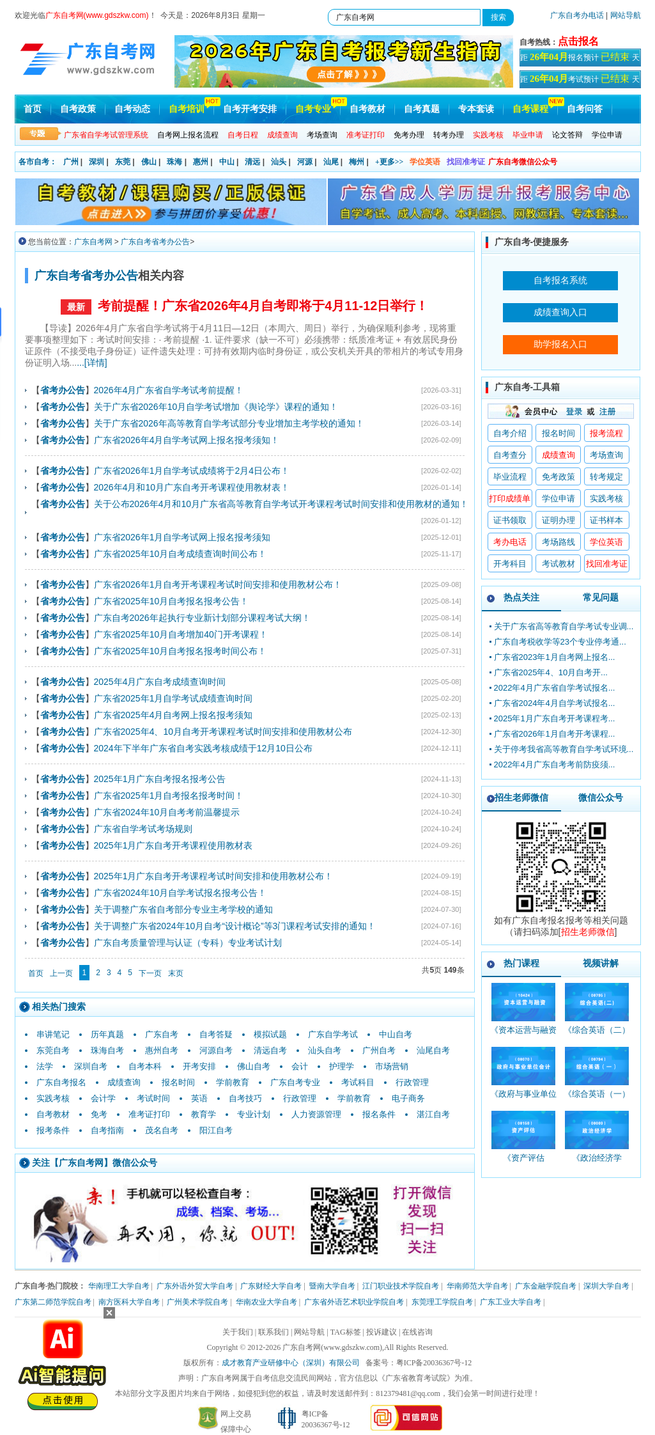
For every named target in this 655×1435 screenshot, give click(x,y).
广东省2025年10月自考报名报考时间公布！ (180, 651)
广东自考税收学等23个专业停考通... (560, 642)
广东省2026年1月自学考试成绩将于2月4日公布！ (192, 471)
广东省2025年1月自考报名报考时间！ (169, 795)
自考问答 (585, 109)
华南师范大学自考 (477, 1286)
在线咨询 (417, 1332)
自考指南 (107, 1130)
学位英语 (425, 161)
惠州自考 (161, 1050)
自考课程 (530, 109)
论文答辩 (567, 134)
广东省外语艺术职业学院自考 (354, 1302)
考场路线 (558, 542)
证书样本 (606, 520)
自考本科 (145, 1066)
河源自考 (216, 1050)
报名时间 (178, 1082)
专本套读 (476, 109)
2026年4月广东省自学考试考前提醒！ (169, 390)
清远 (252, 161)
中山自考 (395, 1034)
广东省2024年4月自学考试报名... (554, 703)
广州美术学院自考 (197, 1302)
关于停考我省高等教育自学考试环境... (564, 749)
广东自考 (161, 1034)
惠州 (200, 161)
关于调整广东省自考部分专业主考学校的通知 (183, 909)
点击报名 (578, 41)
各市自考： (38, 161)
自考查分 (510, 455)
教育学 (203, 1114)
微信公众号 (600, 797)
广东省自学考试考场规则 (143, 829)
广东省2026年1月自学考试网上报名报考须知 (182, 537)
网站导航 (625, 15)
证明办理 (558, 520)
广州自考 (379, 1050)
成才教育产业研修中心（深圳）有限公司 (291, 1362)
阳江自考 (216, 1130)
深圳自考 (90, 1066)
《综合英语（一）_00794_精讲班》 (597, 1099)
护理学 (341, 1066)
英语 (199, 1098)
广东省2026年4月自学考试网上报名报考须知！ (187, 440)
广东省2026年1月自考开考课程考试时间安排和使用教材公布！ (218, 584)
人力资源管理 (316, 1114)
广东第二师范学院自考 (53, 1302)
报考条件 (53, 1130)
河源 (304, 161)
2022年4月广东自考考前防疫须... (554, 764)
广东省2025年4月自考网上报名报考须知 (173, 715)
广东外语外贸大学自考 (195, 1286)
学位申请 (607, 134)
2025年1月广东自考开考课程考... (554, 718)
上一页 (61, 973)
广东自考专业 (295, 1082)
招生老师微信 (521, 797)
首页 (33, 109)
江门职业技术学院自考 (400, 1286)
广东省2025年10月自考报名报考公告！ (171, 601)
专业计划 (253, 1114)
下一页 (150, 973)
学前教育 (232, 1082)
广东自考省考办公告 (155, 241)
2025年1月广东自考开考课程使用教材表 (173, 845)
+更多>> (389, 161)
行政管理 (412, 1082)
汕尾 (331, 161)
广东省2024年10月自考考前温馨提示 (167, 812)
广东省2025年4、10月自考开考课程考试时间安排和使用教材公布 (223, 731)
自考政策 (78, 109)
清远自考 (270, 1050)
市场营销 (391, 1066)
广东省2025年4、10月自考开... (551, 672)
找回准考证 (466, 161)
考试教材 (558, 564)
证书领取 (510, 520)
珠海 (174, 161)
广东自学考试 (333, 1034)
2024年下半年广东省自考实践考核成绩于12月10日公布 (203, 748)
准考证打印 (149, 1114)
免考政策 (558, 477)
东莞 (122, 161)
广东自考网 (93, 241)
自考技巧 (245, 1098)
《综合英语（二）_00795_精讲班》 (597, 1035)
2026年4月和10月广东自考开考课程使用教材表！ (192, 487)
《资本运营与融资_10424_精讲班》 (523, 1035)
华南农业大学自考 (266, 1302)
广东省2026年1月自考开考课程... (554, 734)
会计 (299, 1066)
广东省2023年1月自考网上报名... (554, 657)
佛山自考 (253, 1066)
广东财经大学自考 (271, 1286)
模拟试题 (270, 1034)
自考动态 (132, 109)
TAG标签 (345, 1332)
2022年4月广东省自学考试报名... (554, 688)
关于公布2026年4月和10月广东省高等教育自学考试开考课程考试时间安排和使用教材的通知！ (281, 504)
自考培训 (186, 109)
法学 (44, 1066)
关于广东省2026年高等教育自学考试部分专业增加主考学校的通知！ (229, 423)
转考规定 (606, 477)
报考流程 (606, 433)
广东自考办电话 (577, 15)
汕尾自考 (433, 1050)
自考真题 (422, 109)
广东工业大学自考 (510, 1302)
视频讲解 (601, 963)
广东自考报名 (61, 1082)
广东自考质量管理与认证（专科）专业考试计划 (188, 942)
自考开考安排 (250, 109)
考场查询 (322, 134)
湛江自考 (433, 1114)
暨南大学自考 (332, 1286)
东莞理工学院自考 (442, 1302)
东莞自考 (53, 1050)
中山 (227, 161)
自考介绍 (510, 433)
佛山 (149, 161)
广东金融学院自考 (545, 1286)
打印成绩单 (509, 498)
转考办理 (448, 134)
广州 (71, 161)
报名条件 (379, 1114)
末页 (175, 973)
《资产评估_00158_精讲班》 (524, 1163)
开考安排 (199, 1066)
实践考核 (53, 1098)
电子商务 (408, 1098)
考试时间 (153, 1098)
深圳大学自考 (606, 1286)
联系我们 (273, 1332)
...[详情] (92, 362)
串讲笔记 (53, 1034)
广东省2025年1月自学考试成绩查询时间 (173, 698)
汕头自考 (324, 1050)
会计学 (103, 1098)
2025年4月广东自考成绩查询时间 (160, 682)
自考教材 (367, 109)
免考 (99, 1114)
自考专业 (313, 109)
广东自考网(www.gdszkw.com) (332, 1347)
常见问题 (601, 597)
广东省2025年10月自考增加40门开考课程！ (181, 634)
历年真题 (107, 1034)
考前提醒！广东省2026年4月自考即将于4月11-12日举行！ (263, 306)
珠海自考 (107, 1050)
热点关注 (521, 597)
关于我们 (237, 1332)
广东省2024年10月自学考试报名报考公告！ (180, 893)
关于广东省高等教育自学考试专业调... (564, 626)
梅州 (356, 161)
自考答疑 (216, 1034)
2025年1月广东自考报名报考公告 (160, 779)
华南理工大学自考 (119, 1286)
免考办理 (409, 134)
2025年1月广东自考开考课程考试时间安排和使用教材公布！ (214, 876)
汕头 (278, 161)
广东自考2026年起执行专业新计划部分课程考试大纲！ (202, 618)
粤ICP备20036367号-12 (434, 1362)
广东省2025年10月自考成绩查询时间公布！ (180, 554)
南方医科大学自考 (129, 1302)
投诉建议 (381, 1332)
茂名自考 (161, 1130)
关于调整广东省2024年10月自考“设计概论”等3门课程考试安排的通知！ (235, 926)
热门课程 (521, 963)
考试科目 (357, 1082)
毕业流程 (510, 477)
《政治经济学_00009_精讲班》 (597, 1163)
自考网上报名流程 (188, 134)
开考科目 (510, 564)
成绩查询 (124, 1082)
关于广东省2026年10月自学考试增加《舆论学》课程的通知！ (216, 407)
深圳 (96, 161)
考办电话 (510, 542)
